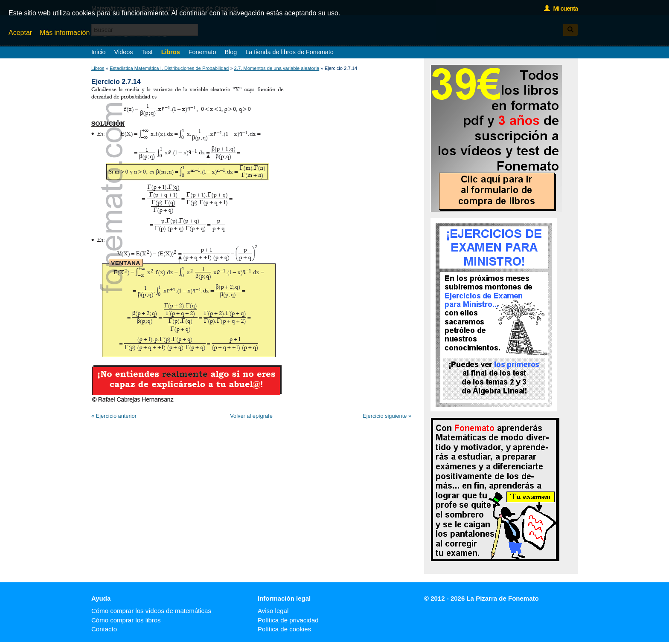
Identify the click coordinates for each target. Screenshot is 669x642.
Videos (123, 52)
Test (146, 52)
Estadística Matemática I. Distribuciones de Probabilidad (169, 68)
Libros (170, 52)
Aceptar (20, 32)
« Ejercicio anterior (114, 416)
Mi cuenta (561, 8)
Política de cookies (284, 629)
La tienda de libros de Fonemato (289, 52)
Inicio (98, 52)
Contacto (104, 629)
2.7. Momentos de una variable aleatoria (277, 68)
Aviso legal (273, 610)
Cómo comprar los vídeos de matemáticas (151, 610)
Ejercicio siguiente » (387, 416)
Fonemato (202, 52)
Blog (231, 52)
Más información (65, 32)
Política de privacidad (288, 620)
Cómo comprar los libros (126, 620)
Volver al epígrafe (251, 416)
